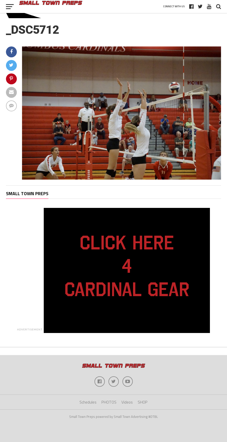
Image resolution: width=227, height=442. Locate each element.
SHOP (143, 402)
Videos (127, 402)
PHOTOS (108, 402)
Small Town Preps (27, 193)
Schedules (88, 402)
